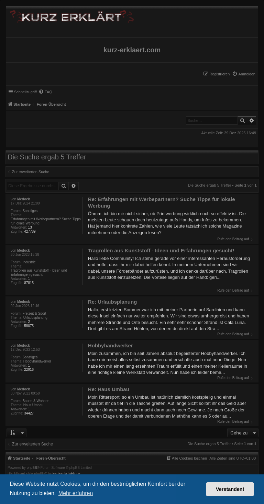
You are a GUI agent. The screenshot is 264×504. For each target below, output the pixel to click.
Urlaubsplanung (35, 317)
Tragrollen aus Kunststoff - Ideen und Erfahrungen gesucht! (39, 272)
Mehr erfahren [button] (75, 493)
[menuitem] (243, 74)
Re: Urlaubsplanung (112, 302)
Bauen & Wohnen (35, 401)
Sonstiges (29, 211)
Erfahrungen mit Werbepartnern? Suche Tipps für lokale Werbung (46, 221)
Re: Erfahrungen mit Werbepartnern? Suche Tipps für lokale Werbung (161, 202)
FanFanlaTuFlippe (66, 473)
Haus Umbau (33, 405)
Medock (23, 199)
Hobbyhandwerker (37, 361)
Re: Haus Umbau (108, 389)
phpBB (32, 468)
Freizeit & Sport (34, 313)
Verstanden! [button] (230, 489)
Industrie (28, 262)
